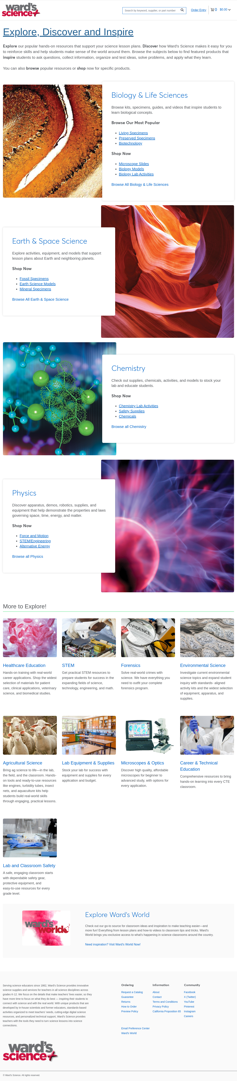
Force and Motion (34, 536)
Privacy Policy (161, 1006)
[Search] (151, 10)
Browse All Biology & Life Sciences (139, 184)
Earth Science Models (38, 284)
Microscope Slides (134, 164)
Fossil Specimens (34, 279)
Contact (157, 996)
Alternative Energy (35, 546)
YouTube (189, 1001)
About (156, 992)
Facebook (189, 992)
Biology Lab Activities (136, 174)
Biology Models (131, 169)
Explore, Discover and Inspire (68, 31)
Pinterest (189, 1006)
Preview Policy (129, 1011)
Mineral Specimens (35, 289)
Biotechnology (130, 143)
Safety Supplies (132, 411)
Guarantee (127, 996)
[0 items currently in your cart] (221, 10)
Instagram (190, 1011)
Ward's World (129, 1033)
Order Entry (198, 10)
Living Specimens (133, 133)
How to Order (129, 1006)
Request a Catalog (132, 992)
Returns (125, 1001)
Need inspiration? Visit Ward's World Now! (113, 944)
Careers (188, 1016)
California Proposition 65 (167, 1011)
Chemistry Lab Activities (138, 406)
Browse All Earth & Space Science (40, 299)
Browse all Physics (27, 556)
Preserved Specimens (137, 138)
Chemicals (127, 416)
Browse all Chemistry (128, 427)
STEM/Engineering (35, 541)
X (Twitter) (190, 996)
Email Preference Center (135, 1028)
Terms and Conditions (165, 1001)
